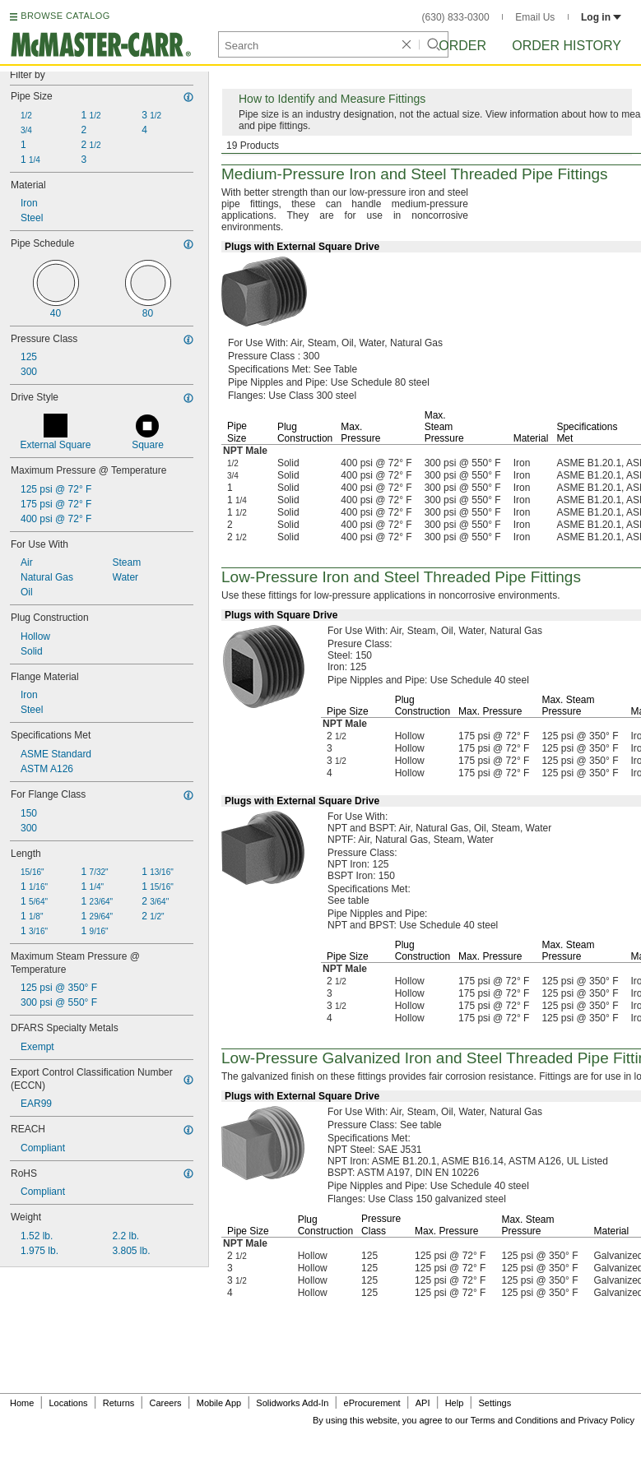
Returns (119, 1403)
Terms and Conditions (514, 1420)
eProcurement (372, 1403)
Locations (68, 1403)
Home (22, 1403)
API (423, 1403)
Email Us (535, 17)
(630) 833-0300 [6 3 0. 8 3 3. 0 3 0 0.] (456, 17)
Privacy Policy (606, 1420)
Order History (566, 46)
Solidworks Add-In (292, 1403)
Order (462, 46)
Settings (494, 1403)
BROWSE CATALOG (65, 16)
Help (454, 1403)
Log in (601, 17)
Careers (165, 1403)
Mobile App (219, 1403)
